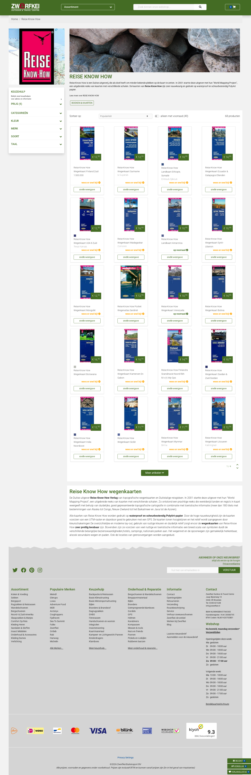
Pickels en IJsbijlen (137, 638)
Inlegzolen (94, 624)
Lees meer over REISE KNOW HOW (84, 96)
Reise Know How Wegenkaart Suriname (130, 171)
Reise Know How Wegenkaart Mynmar (174, 442)
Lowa (53, 601)
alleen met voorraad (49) (174, 116)
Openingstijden (174, 597)
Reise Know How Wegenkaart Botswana (85, 372)
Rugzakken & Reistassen (23, 604)
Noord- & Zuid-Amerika (22, 614)
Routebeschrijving (176, 607)
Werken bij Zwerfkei (176, 621)
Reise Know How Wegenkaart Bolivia (214, 308)
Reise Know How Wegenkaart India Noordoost (82, 442)
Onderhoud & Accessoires (23, 634)
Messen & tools (135, 628)
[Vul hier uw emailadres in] (193, 570)
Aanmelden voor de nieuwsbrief (182, 637)
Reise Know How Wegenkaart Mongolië (84, 308)
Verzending (172, 604)
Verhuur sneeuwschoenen (180, 614)
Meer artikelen (154, 472)
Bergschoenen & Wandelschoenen (145, 594)
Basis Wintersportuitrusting (102, 601)
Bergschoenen (18, 611)
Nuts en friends (135, 631)
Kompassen (134, 624)
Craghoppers (56, 614)
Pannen (132, 634)
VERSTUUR (229, 570)
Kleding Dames (18, 638)
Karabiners (133, 621)
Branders (132, 604)
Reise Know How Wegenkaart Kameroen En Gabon (130, 374)
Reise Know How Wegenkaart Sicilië (126, 440)
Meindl (53, 594)
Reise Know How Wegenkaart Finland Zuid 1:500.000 (86, 171)
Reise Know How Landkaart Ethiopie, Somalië (174, 174)
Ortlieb (53, 631)
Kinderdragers (96, 638)
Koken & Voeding (19, 594)
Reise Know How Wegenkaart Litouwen (218, 442)
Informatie (174, 589)
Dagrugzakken (96, 611)
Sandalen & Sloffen (20, 628)
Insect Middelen (19, 631)
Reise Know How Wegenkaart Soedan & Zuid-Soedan (216, 374)
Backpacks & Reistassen (101, 594)
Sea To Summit (57, 621)
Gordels (132, 611)
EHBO (92, 614)
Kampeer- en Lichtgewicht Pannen (106, 634)
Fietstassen (95, 618)
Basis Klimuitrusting (99, 597)
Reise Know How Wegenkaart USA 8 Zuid (87, 243)
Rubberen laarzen (136, 641)
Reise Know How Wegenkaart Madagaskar (130, 243)
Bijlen (91, 604)
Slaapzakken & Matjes (22, 618)
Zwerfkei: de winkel (176, 618)
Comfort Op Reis (19, 621)
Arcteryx (54, 611)
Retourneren (173, 601)
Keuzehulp (96, 589)
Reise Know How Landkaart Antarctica (171, 241)
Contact (171, 594)
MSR (52, 607)
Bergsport (16, 601)
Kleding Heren (18, 624)
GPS (130, 614)
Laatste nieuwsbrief (176, 633)
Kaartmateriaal (96, 631)
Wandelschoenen (19, 607)
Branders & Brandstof (100, 607)
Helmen (131, 618)
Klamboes (94, 641)
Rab (52, 634)
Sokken (14, 597)
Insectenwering (96, 628)
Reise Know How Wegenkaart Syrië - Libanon (214, 243)
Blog (169, 624)
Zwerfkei (54, 628)
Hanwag (54, 638)
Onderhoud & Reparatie (144, 589)
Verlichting (16, 641)
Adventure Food (58, 604)
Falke (52, 624)
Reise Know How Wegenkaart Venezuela (172, 308)
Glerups (54, 597)
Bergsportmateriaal (137, 597)
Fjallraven (55, 618)
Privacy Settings (125, 757)
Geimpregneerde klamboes (141, 607)
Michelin (54, 641)
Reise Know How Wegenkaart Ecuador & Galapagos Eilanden (216, 171)
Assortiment (88, 7)
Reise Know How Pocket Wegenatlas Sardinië (129, 308)
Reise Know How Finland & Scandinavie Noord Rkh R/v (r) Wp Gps (174, 374)
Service (170, 611)
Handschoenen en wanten (102, 621)
